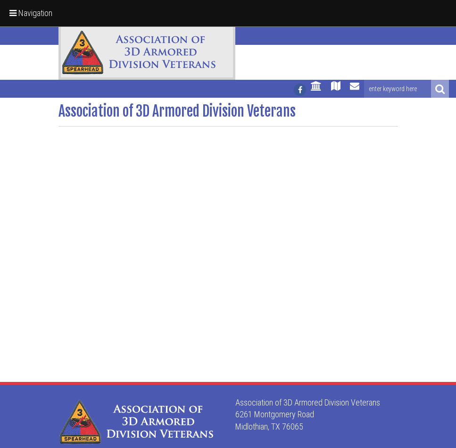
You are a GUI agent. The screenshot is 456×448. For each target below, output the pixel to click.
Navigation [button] (30, 13)
